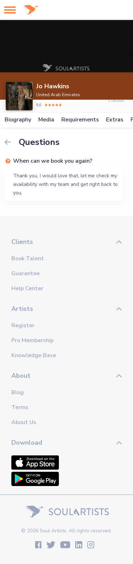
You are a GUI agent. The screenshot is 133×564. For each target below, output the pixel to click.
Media (46, 120)
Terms (19, 407)
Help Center (27, 288)
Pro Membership (32, 340)
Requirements (80, 120)
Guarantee (25, 273)
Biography (17, 120)
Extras (114, 120)
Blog (17, 392)
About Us (23, 422)
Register (22, 325)
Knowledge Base (33, 355)
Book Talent (27, 258)
